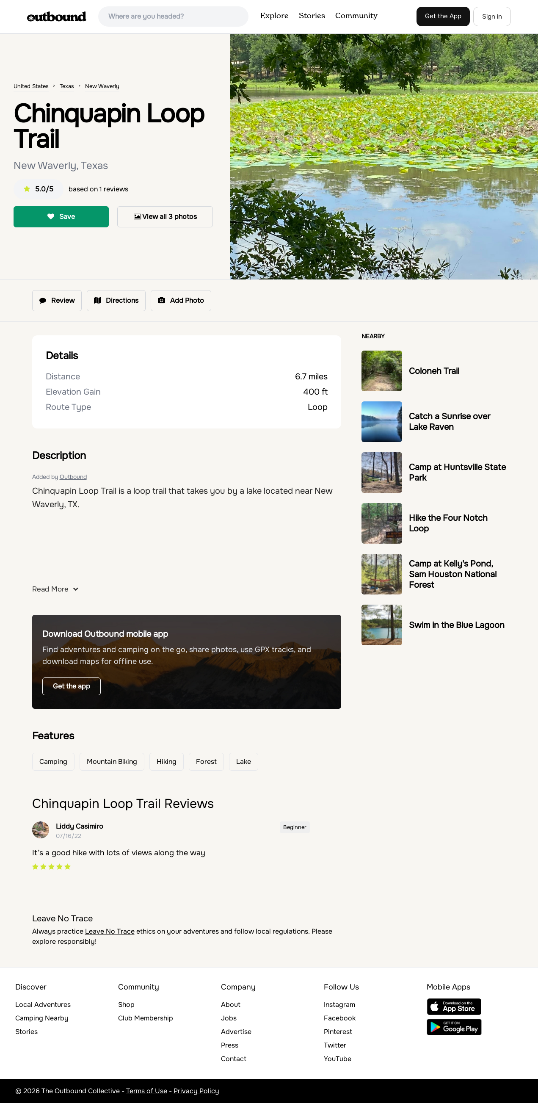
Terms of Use (146, 1090)
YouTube (337, 1058)
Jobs (229, 1018)
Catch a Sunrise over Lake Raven (449, 421)
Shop (126, 1004)
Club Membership (145, 1018)
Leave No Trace (110, 931)
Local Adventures (43, 1004)
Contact (233, 1058)
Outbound (73, 477)
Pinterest (338, 1031)
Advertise (236, 1031)
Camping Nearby (42, 1018)
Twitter (335, 1045)
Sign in (492, 16)
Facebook (340, 1018)
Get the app (71, 686)
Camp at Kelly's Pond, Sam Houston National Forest (453, 574)
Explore (274, 16)
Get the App (443, 16)
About (230, 1004)
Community (356, 16)
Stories (312, 16)
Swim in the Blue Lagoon (457, 625)
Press (229, 1045)
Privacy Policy (196, 1090)
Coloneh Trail (434, 371)
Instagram (339, 1004)
